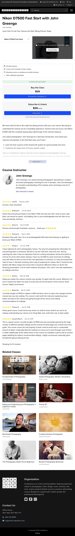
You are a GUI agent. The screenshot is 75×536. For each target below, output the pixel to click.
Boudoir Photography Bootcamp (51, 462)
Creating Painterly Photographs (51, 434)
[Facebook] (30, 499)
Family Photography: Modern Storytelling (54, 376)
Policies (37, 533)
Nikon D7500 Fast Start (13, 39)
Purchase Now (52, 50)
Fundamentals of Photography (13, 376)
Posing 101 (43, 404)
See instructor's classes (25, 191)
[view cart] (69, 2)
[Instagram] (35, 499)
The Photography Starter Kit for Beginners (18, 462)
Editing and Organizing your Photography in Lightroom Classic (19, 405)
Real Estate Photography (11, 434)
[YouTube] (26, 499)
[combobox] (49, 10)
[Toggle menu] (71, 10)
